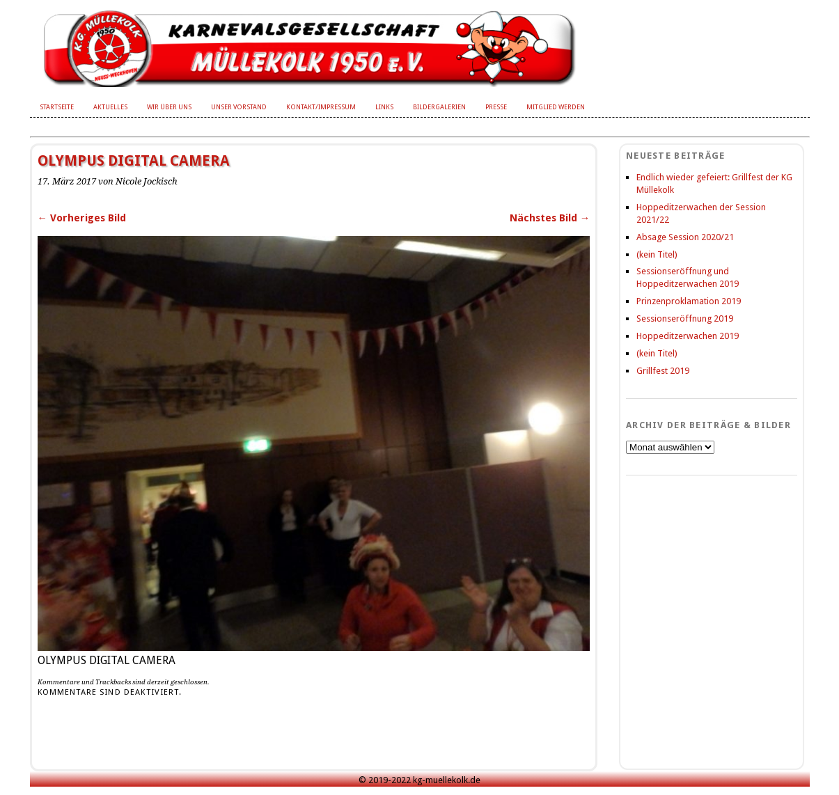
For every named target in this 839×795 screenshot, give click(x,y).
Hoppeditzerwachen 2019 (687, 336)
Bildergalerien (439, 107)
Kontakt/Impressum (321, 107)
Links (384, 107)
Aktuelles (110, 107)
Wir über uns (169, 107)
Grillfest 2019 (662, 370)
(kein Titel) (656, 254)
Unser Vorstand (239, 107)
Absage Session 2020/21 (685, 237)
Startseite (57, 107)
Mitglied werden (555, 107)
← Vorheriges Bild (82, 217)
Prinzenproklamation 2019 (688, 301)
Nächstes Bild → (550, 217)
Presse (496, 107)
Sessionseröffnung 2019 (684, 318)
